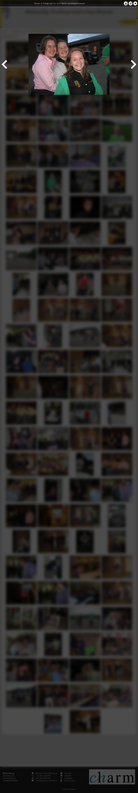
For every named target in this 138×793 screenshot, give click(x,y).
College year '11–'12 (51, 3)
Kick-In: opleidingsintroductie (73, 3)
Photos (37, 3)
